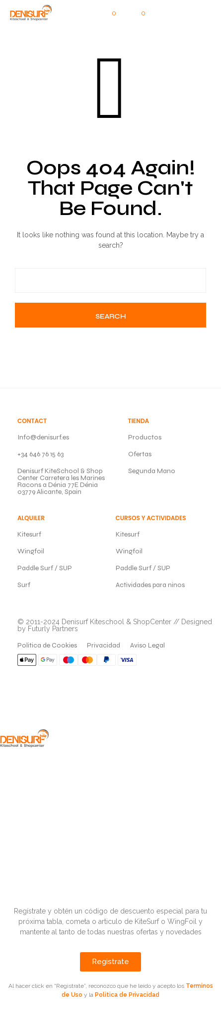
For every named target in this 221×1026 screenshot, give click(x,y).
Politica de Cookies (47, 645)
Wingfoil (30, 551)
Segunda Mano (151, 471)
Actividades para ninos (150, 585)
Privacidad (103, 645)
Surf (23, 585)
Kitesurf (29, 534)
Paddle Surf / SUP (44, 568)
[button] (107, 13)
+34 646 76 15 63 (40, 454)
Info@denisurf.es (43, 437)
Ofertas (139, 454)
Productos (144, 437)
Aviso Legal (147, 645)
